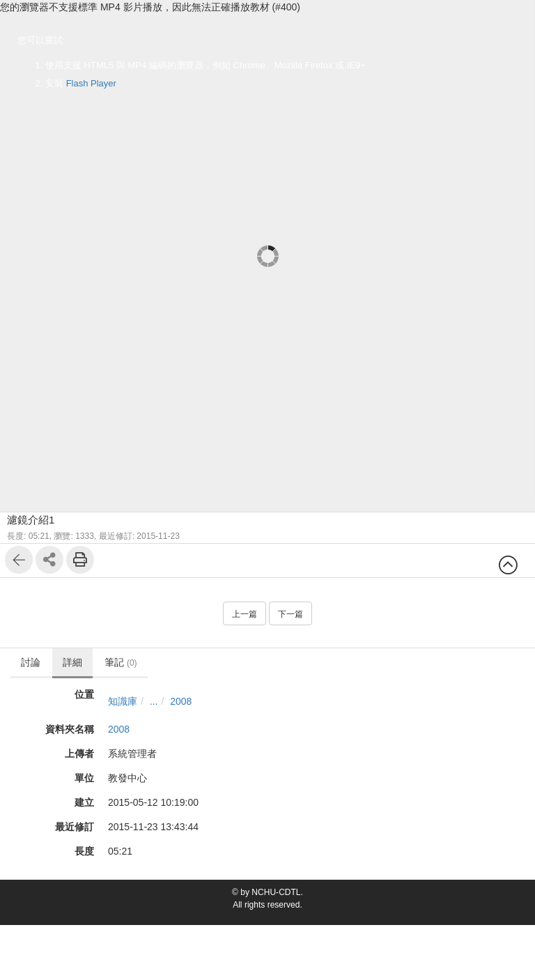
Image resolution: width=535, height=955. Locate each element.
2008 (181, 701)
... (154, 701)
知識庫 (122, 701)
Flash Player (91, 83)
